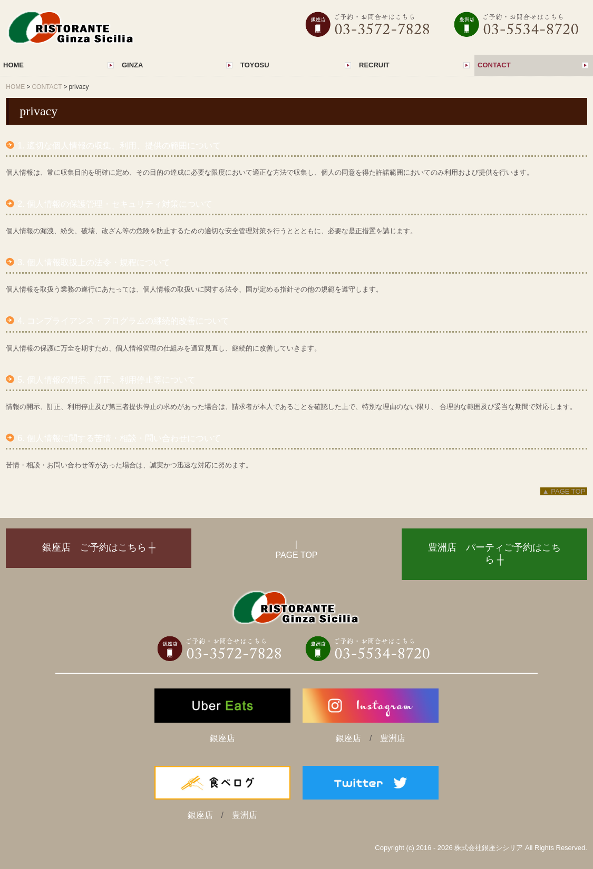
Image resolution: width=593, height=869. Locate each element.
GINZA (132, 65)
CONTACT (494, 65)
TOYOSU (254, 65)
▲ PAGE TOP (563, 491)
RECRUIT (374, 65)
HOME (13, 65)
